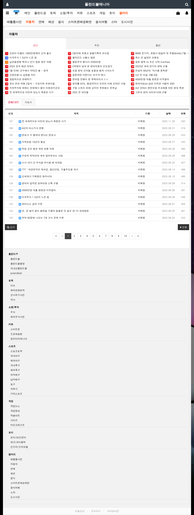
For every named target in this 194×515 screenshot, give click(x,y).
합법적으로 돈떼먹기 (18, 79)
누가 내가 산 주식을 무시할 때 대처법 (40, 162)
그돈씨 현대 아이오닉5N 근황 (149, 92)
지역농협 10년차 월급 (32, 141)
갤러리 (123, 13)
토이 (112, 13)
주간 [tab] (96, 45)
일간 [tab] (35, 45)
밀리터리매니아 (18, 338)
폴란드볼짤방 (17, 263)
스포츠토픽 (16, 351)
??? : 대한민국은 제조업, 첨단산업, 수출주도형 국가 (48, 169)
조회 (183, 113)
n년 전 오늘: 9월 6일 (144, 75)
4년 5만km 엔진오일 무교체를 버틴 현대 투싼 (157, 88)
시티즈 (14, 420)
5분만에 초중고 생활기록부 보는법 (88, 53)
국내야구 (15, 355)
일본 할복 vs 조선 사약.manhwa (150, 62)
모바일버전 (113, 511)
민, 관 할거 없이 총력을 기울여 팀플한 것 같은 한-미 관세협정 (54, 210)
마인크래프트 (17, 425)
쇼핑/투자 (66, 13)
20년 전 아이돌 (78, 92)
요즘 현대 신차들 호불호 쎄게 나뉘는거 (91, 71)
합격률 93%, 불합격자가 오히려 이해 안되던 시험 (96, 84)
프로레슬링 (16, 334)
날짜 (168, 113)
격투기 (14, 388)
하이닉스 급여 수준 (30, 203)
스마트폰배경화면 (80, 22)
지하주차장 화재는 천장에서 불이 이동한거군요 (32, 88)
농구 (12, 384)
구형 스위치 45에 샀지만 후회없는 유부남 (92, 88)
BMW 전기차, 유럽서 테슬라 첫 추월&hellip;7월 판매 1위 (160, 53)
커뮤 (80, 13)
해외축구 (15, 370)
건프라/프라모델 (19, 446)
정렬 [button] (183, 227)
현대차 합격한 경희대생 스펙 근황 (38, 183)
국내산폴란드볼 (18, 268)
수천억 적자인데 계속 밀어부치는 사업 (41, 155)
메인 (27, 13)
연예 (41, 22)
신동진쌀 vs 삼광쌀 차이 (20, 75)
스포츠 (91, 13)
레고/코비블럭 (18, 442)
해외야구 (15, 360)
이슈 (12, 285)
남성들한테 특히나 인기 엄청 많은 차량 (28, 62)
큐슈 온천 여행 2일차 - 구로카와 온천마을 (30, 84)
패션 (51, 22)
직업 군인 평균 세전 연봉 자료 (36, 148)
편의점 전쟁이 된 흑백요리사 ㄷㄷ (88, 79)
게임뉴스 (15, 406)
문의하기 (96, 511)
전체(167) (13, 102)
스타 (114, 22)
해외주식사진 (17, 316)
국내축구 (15, 365)
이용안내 (79, 511)
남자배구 (15, 379)
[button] (11, 227)
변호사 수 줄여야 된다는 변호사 (37, 135)
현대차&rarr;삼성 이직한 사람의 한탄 (153, 84)
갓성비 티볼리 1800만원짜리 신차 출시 (28, 53)
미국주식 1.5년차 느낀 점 (21, 57)
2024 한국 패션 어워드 (19, 66)
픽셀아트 (15, 415)
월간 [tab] (158, 45)
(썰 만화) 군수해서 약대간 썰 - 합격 (26, 71)
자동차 (30, 22)
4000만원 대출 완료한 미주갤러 (150, 79)
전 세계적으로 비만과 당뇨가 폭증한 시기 (29, 92)
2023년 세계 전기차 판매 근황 (149, 66)
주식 (12, 312)
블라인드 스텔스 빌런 (81, 57)
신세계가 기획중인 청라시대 (35, 176)
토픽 (53, 13)
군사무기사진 (17, 295)
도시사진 (127, 22)
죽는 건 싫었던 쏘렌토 (145, 57)
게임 (102, 13)
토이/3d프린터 (18, 437)
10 (125, 236)
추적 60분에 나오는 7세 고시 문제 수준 (41, 217)
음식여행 (101, 22)
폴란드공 (40, 13)
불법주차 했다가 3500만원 (84, 62)
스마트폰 (15, 329)
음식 (61, 22)
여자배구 (15, 374)
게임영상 (15, 410)
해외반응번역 (17, 290)
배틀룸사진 (14, 22)
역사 (12, 299)
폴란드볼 (15, 258)
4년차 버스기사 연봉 (31, 128)
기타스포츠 (16, 393)
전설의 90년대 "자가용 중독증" (149, 71)
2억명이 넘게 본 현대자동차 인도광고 (90, 66)
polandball (16, 273)
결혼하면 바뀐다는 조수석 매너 (86, 75)
